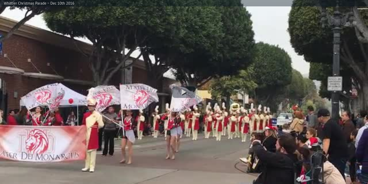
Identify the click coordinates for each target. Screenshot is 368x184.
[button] (183, 92)
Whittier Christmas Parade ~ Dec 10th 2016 (39, 3)
